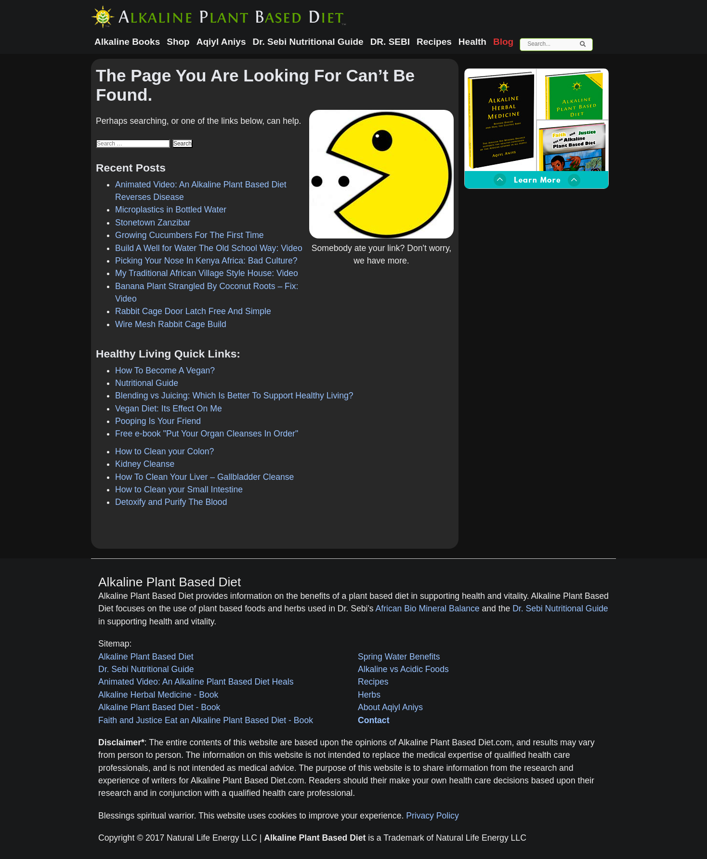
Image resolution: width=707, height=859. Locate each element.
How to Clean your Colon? (164, 451)
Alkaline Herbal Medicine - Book (158, 695)
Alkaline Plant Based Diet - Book (159, 707)
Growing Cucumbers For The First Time (189, 235)
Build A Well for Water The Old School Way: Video (208, 248)
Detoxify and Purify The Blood (171, 502)
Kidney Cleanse (144, 464)
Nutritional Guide (146, 383)
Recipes (373, 682)
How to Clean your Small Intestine (179, 489)
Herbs (369, 695)
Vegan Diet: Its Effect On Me (168, 408)
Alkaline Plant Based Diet (146, 656)
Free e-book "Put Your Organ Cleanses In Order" (206, 433)
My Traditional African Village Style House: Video (206, 273)
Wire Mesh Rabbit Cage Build (170, 324)
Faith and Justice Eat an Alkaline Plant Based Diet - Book (205, 720)
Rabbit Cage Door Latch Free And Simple (193, 311)
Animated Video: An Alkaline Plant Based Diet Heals (196, 682)
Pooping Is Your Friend (158, 421)
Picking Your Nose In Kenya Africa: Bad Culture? (206, 260)
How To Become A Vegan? (165, 370)
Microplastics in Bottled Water (170, 209)
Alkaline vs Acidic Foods (403, 669)
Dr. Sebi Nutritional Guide (560, 608)
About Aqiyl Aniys (390, 707)
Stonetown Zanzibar (152, 222)
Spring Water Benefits (399, 656)
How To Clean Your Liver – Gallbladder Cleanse (204, 477)
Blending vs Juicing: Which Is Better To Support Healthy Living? (234, 395)
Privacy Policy (432, 815)
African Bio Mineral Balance (428, 608)
